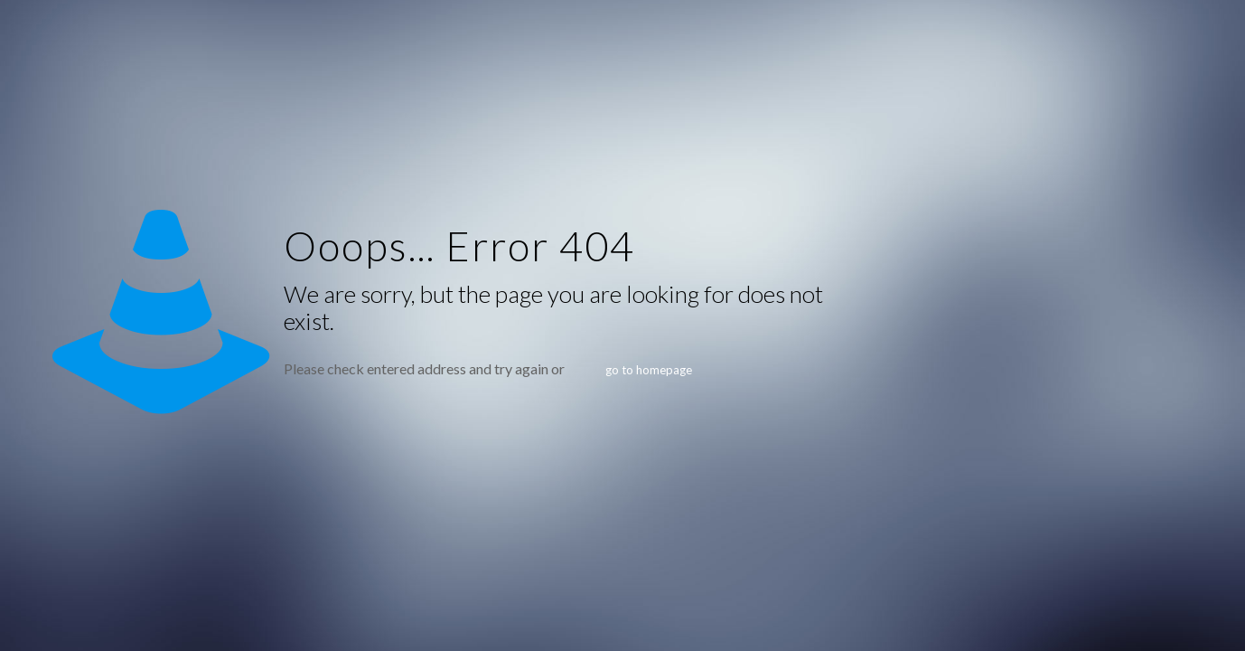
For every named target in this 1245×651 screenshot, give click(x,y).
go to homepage (648, 370)
